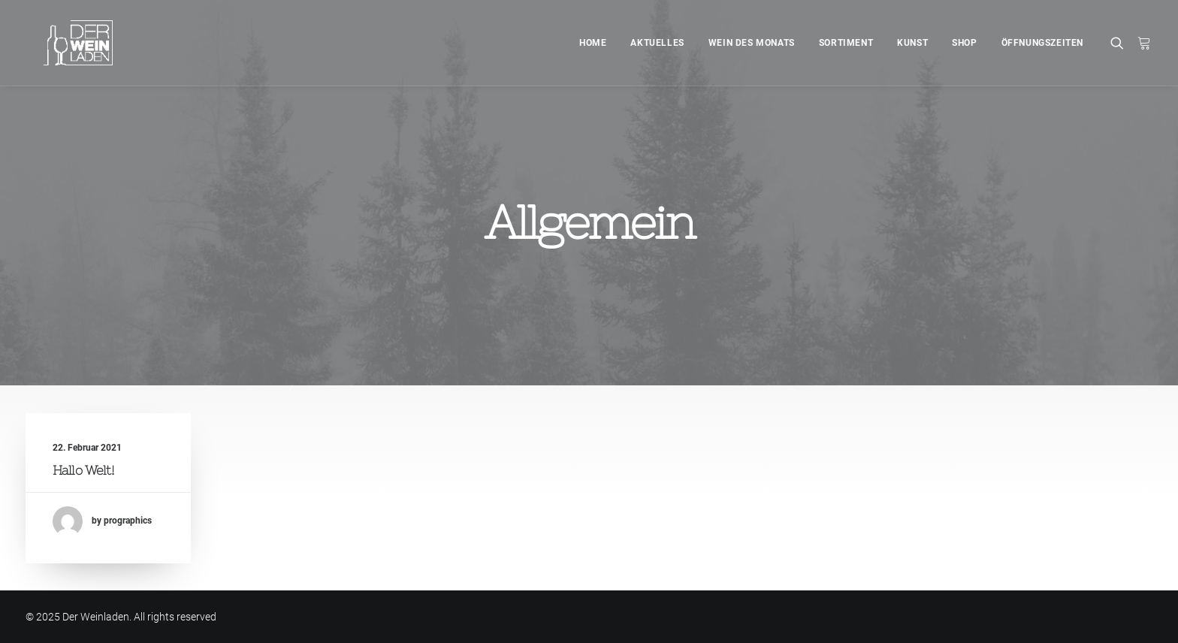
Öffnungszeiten (1042, 43)
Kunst (912, 43)
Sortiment (846, 43)
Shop (964, 43)
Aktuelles (657, 43)
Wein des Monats (751, 43)
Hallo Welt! (83, 470)
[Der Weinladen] (60, 42)
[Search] (1120, 43)
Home (592, 43)
